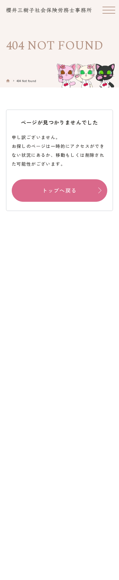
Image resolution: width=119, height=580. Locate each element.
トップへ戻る (59, 190)
